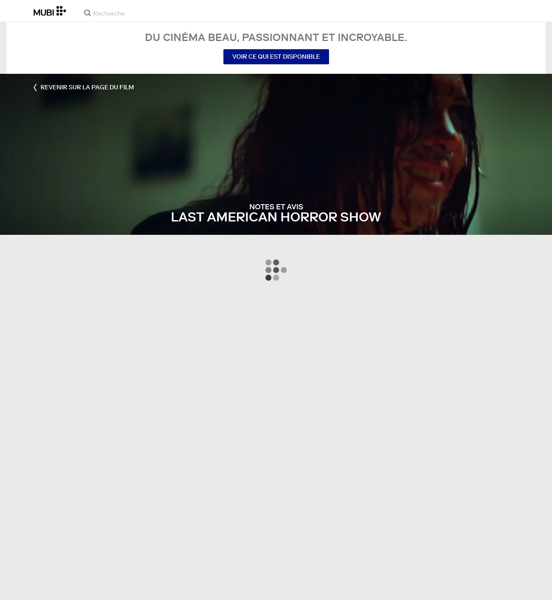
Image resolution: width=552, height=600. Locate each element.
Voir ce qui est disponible (276, 56)
